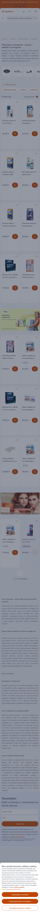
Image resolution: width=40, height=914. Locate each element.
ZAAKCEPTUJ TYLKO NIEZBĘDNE (20, 901)
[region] (20, 888)
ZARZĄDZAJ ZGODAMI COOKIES (20, 908)
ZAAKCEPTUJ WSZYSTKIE (20, 894)
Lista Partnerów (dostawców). (11, 889)
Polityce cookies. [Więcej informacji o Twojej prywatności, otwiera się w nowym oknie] (19, 887)
